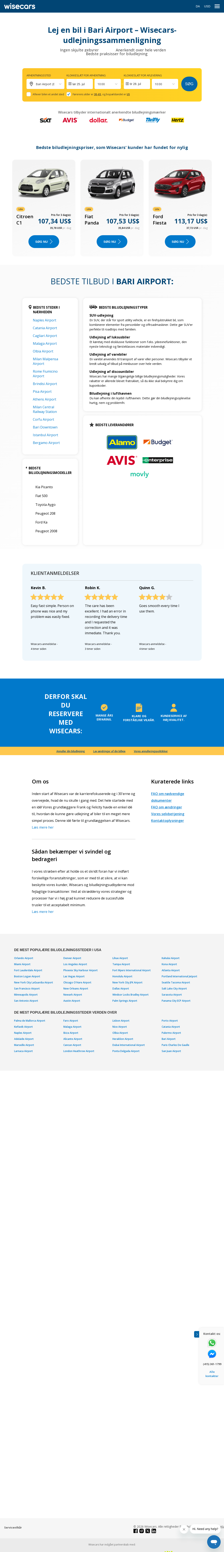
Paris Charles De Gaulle (175, 1045)
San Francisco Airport (27, 988)
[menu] (217, 6)
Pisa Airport (42, 391)
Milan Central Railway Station (45, 409)
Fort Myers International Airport (131, 970)
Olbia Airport (43, 351)
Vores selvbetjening (167, 814)
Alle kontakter (212, 1374)
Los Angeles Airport (75, 964)
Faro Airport (70, 1020)
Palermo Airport (171, 1033)
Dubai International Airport (128, 1045)
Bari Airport (169, 1039)
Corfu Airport (43, 419)
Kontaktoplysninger (167, 820)
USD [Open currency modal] (207, 6)
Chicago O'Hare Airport (77, 982)
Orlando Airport (23, 958)
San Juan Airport (171, 1051)
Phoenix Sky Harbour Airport (80, 970)
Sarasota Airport (172, 994)
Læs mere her (43, 827)
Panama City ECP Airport (176, 1000)
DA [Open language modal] (198, 6)
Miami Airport (22, 964)
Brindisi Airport (45, 383)
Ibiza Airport (70, 1033)
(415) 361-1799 (212, 1364)
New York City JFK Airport (127, 982)
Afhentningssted (39, 75)
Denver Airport (72, 958)
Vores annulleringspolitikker (151, 751)
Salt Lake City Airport (174, 988)
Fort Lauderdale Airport (28, 970)
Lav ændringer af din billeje (109, 751)
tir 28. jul (135, 84)
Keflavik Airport (23, 1027)
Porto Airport (170, 1020)
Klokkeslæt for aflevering (143, 75)
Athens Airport (44, 399)
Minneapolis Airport (26, 994)
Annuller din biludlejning (70, 751)
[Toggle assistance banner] (196, 1334)
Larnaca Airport (23, 1051)
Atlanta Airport (171, 970)
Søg (189, 84)
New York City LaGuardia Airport (33, 982)
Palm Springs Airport (124, 1000)
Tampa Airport (121, 964)
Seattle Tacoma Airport (176, 982)
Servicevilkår (13, 1527)
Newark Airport (72, 994)
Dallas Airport (120, 988)
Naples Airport (44, 320)
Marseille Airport (24, 1045)
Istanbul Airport (45, 435)
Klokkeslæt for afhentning (86, 75)
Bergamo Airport (46, 442)
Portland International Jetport (179, 976)
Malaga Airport (45, 343)
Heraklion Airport (122, 1039)
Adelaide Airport (24, 1039)
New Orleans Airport (75, 988)
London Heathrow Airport (78, 1051)
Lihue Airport (120, 958)
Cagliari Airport (45, 335)
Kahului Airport (171, 958)
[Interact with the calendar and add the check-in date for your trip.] (80, 84)
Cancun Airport (72, 1045)
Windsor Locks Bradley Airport (130, 994)
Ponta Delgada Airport (126, 1051)
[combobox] (97, 84)
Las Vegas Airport (74, 976)
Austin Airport (71, 1000)
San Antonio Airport (26, 1000)
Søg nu (43, 241)
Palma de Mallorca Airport (29, 1020)
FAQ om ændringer (166, 807)
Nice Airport (119, 1027)
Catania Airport (45, 328)
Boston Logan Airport (27, 976)
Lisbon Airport (120, 1020)
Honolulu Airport (122, 976)
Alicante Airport (72, 1039)
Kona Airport (169, 964)
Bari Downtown (45, 427)
